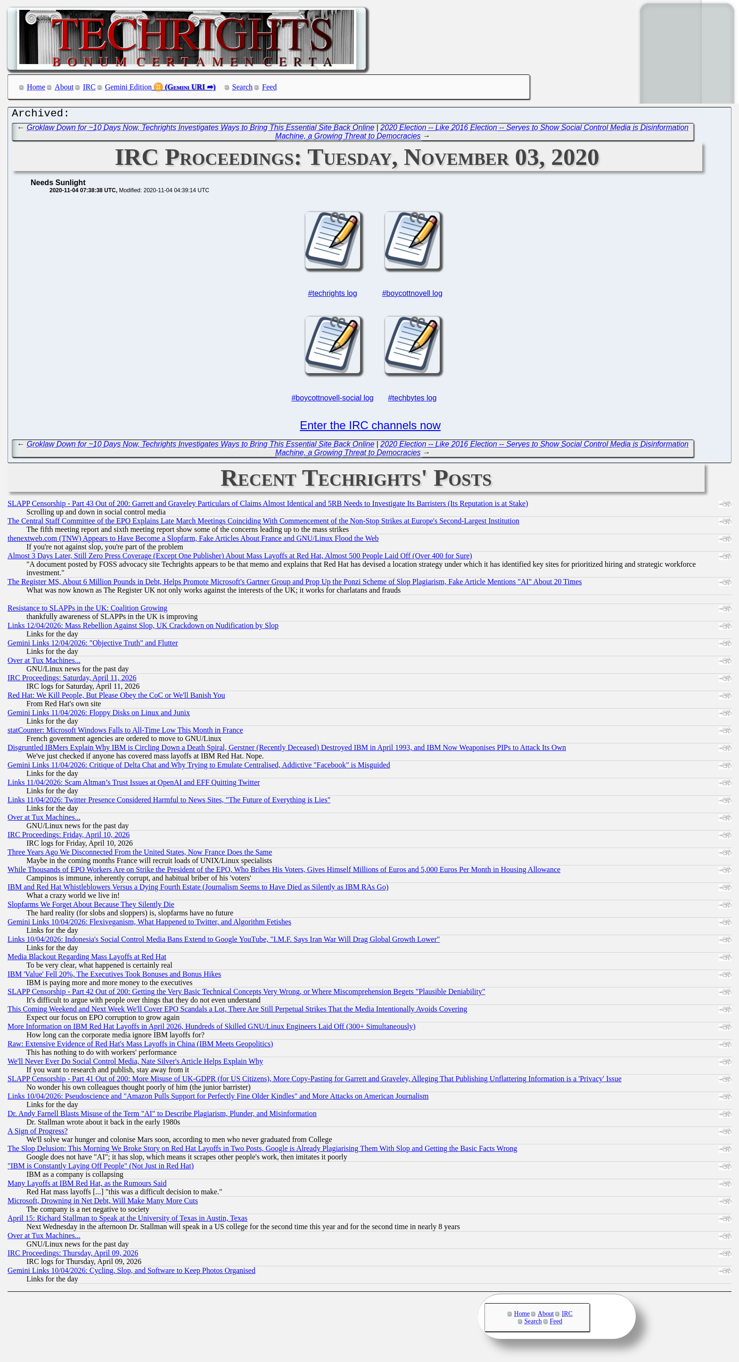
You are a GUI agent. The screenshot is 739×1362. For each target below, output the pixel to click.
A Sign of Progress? (38, 1133)
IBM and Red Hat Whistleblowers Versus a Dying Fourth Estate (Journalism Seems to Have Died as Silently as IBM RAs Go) (198, 889)
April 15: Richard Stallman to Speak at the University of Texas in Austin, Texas (127, 1220)
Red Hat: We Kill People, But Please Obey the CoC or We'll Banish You (116, 697)
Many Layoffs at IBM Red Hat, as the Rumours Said (87, 1186)
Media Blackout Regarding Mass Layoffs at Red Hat (87, 959)
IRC (89, 87)
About (64, 87)
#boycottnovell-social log (332, 400)
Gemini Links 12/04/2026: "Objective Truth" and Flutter (93, 645)
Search (242, 87)
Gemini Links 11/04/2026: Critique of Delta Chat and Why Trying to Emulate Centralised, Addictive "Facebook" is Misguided (199, 767)
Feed (269, 87)
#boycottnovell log (412, 296)
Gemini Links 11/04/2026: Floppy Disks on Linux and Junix (99, 715)
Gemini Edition (128, 87)
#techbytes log (412, 400)
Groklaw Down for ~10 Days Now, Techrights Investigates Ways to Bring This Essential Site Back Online (201, 130)
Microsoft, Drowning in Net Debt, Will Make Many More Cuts (103, 1203)
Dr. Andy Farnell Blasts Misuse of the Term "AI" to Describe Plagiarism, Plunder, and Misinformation (162, 1116)
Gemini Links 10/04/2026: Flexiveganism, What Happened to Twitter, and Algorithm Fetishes (149, 924)
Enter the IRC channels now (370, 427)
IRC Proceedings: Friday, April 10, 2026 (69, 837)
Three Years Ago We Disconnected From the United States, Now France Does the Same (140, 854)
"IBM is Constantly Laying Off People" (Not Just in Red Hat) (101, 1168)
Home (36, 87)
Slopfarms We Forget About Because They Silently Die (91, 907)
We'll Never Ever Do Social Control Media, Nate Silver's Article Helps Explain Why (135, 1064)
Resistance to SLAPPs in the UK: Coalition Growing (87, 610)
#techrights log (332, 296)
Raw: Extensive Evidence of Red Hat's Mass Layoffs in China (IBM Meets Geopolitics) (140, 1046)
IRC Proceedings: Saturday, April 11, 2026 (72, 680)
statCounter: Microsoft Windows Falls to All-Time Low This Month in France (125, 732)
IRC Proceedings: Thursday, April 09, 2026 (73, 1255)
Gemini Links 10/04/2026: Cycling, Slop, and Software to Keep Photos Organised (131, 1273)
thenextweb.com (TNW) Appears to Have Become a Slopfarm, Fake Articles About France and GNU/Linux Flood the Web (193, 541)
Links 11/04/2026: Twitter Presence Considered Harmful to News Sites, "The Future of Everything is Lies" (169, 802)
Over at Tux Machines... (44, 663)
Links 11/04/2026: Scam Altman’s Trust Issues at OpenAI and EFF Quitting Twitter (134, 785)
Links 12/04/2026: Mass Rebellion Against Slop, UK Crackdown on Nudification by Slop (143, 628)
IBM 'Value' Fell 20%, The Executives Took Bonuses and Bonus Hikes (114, 976)
